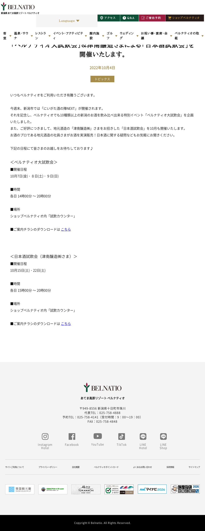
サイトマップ (194, 467)
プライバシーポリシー (47, 467)
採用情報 (170, 467)
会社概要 (75, 467)
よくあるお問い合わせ (142, 467)
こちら (66, 229)
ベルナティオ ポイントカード (106, 467)
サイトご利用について (14, 467)
